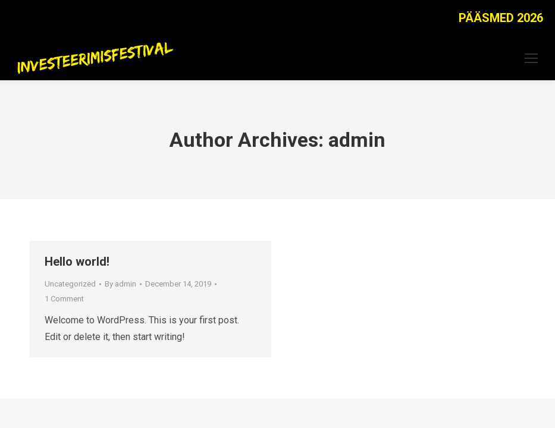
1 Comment (64, 298)
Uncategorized (70, 283)
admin (356, 140)
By (120, 283)
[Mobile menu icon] (531, 58)
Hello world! (77, 261)
